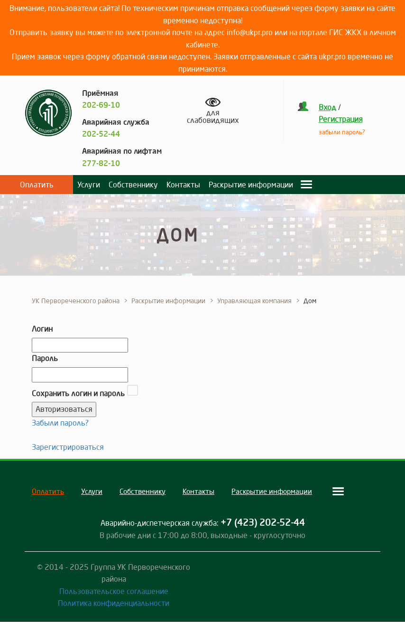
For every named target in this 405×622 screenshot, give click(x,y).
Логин (42, 329)
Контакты (183, 184)
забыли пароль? (342, 132)
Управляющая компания (254, 301)
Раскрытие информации (251, 184)
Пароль (45, 358)
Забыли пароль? (60, 422)
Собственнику (133, 184)
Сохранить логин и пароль (78, 393)
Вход (327, 107)
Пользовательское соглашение (113, 591)
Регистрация (341, 119)
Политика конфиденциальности (113, 603)
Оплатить (37, 184)
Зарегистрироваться (68, 447)
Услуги (88, 184)
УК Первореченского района (76, 301)
